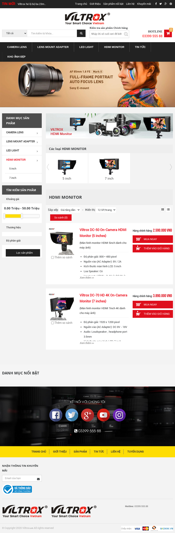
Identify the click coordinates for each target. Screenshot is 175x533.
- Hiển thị (88, 209)
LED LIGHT (86, 47)
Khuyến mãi (144, 3)
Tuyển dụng (135, 451)
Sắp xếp (53, 209)
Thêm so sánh (61, 257)
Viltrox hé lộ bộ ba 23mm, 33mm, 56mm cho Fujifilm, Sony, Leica (33, 4)
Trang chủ (81, 3)
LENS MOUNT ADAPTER (53, 47)
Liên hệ (130, 3)
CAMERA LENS (17, 47)
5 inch (12, 168)
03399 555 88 (152, 36)
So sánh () (60, 217)
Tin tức (99, 451)
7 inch (12, 177)
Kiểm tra (125, 34)
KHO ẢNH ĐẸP (16, 56)
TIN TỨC (140, 47)
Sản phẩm (80, 451)
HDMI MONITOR (114, 47)
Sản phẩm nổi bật (113, 3)
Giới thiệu (95, 3)
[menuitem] (17, 47)
